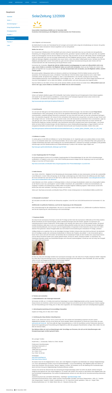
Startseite (9, 16)
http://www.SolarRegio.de (39, 357)
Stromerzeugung (12, 24)
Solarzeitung (11, 38)
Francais (10, 42)
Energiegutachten (12, 31)
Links (8, 45)
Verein (9, 20)
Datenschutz (44, 2)
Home (10, 2)
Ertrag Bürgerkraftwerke (13, 27)
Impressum (18, 2)
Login (27, 2)
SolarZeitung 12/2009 (49, 16)
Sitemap (34, 2)
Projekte (10, 34)
